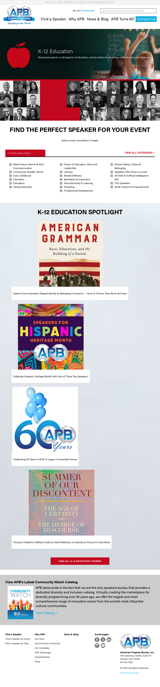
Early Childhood (22, 175)
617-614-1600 (88, 10)
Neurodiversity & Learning (78, 183)
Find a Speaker (53, 18)
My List (76, 10)
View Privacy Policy (129, 672)
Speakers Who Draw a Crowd (131, 172)
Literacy (68, 172)
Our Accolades (42, 647)
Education (18, 179)
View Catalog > (47, 613)
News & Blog (98, 18)
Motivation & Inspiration (77, 179)
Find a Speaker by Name (17, 638)
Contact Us (146, 19)
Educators (19, 183)
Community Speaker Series (28, 172)
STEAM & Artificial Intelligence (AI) (131, 177)
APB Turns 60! (122, 18)
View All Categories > (140, 152)
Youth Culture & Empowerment (132, 187)
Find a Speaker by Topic (17, 643)
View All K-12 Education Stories (80, 561)
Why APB (76, 18)
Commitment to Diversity (47, 643)
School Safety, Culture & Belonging (128, 166)
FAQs (37, 661)
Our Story (39, 638)
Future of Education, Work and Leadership (80, 166)
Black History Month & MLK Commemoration (28, 166)
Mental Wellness (73, 175)
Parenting (69, 187)
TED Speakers (122, 183)
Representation (42, 657)
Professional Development (78, 190)
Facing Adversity (22, 187)
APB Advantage (43, 652)
